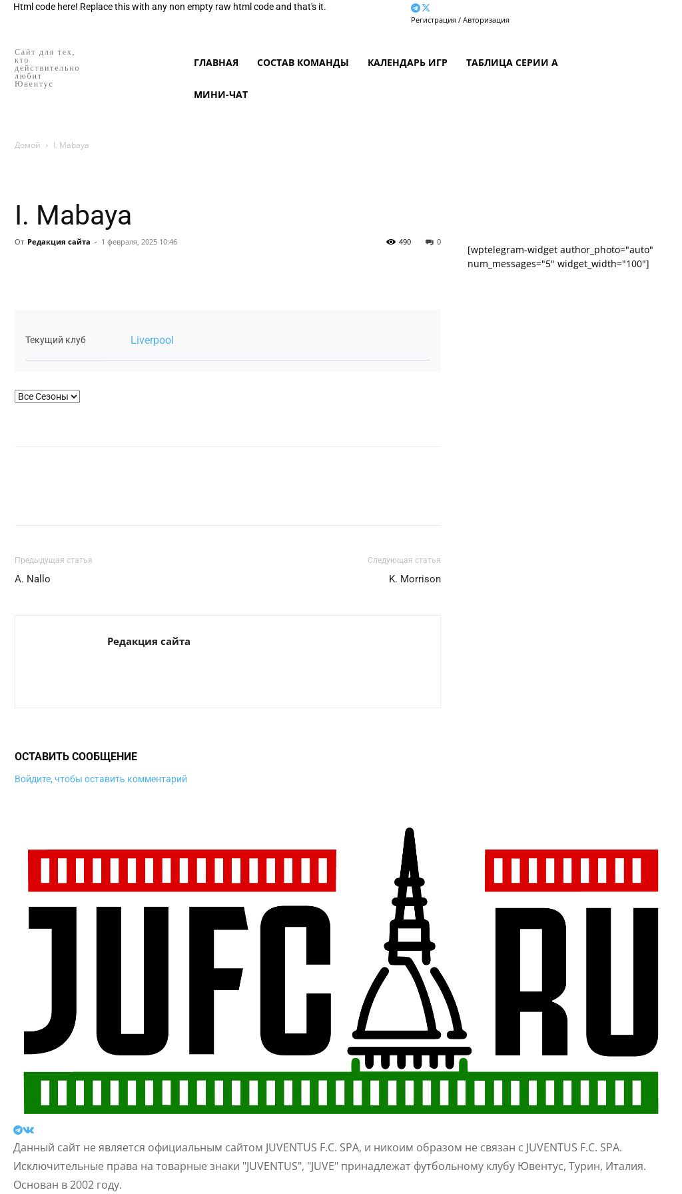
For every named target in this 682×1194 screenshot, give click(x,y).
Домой (28, 145)
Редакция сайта (59, 242)
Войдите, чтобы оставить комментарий (101, 779)
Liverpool (152, 340)
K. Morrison (415, 579)
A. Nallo (33, 579)
